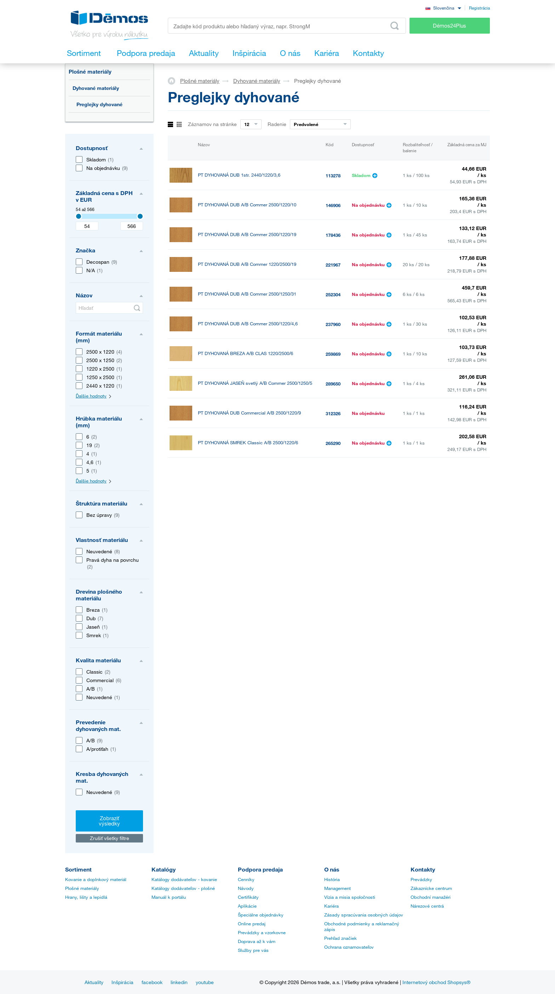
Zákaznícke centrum (431, 888)
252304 (333, 294)
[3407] (78, 216)
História (332, 879)
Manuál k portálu (168, 897)
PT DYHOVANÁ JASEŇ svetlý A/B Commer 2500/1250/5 (255, 383)
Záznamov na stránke (212, 124)
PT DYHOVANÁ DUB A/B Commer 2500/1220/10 (247, 204)
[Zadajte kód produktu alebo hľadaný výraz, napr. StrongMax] (287, 25)
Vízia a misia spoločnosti (349, 897)
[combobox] (443, 7)
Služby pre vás (253, 950)
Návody (246, 888)
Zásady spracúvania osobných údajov (363, 915)
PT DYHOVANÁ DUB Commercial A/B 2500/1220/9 (249, 413)
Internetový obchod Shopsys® (436, 982)
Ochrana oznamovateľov (349, 947)
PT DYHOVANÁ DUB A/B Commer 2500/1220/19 (247, 234)
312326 (333, 413)
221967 (333, 265)
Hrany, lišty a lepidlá (86, 897)
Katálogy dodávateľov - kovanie (184, 879)
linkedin (179, 982)
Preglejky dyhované (99, 104)
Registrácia (479, 8)
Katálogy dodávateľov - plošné (183, 888)
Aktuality (94, 982)
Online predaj (251, 923)
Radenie (277, 124)
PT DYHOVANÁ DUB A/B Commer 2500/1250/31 (247, 294)
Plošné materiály (90, 71)
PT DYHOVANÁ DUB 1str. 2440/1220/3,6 (239, 175)
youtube (205, 982)
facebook (152, 982)
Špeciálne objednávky (261, 915)
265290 (333, 443)
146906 (333, 205)
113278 (333, 175)
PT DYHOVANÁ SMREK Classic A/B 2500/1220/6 (248, 442)
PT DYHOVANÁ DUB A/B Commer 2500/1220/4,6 (248, 323)
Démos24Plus (449, 25)
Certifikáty (248, 897)
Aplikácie (247, 906)
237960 (333, 324)
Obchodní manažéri (431, 897)
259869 (333, 354)
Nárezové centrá (427, 906)
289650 (333, 384)
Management (337, 888)
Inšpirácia (122, 982)
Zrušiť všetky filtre (109, 838)
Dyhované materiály (96, 88)
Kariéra (331, 906)
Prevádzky (421, 879)
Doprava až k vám (256, 941)
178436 (333, 235)
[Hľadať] (109, 307)
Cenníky (246, 879)
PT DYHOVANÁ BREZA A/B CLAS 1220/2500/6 (245, 353)
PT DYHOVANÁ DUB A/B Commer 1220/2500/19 (247, 264)
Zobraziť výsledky (109, 821)
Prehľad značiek (340, 938)
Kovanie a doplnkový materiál (95, 879)
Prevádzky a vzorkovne (262, 932)
